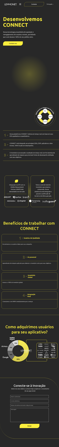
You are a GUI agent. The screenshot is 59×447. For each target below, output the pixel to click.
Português (49, 4)
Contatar (34, 4)
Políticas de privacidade (29, 438)
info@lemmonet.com (29, 427)
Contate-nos (13, 43)
